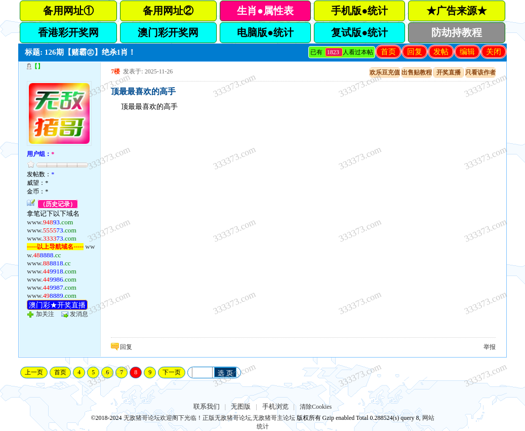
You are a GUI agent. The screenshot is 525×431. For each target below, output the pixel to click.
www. (50, 222)
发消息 (79, 314)
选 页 (225, 373)
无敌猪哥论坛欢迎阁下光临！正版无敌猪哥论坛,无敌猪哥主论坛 (209, 417)
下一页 (172, 372)
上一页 (34, 372)
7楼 (115, 71)
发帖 (441, 52)
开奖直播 (448, 72)
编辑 (467, 52)
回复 (414, 52)
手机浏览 (275, 406)
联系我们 (206, 406)
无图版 (241, 406)
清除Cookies (316, 406)
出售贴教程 (416, 72)
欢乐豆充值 (385, 72)
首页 (388, 52)
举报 (489, 346)
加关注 (45, 314)
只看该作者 (480, 72)
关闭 (493, 52)
